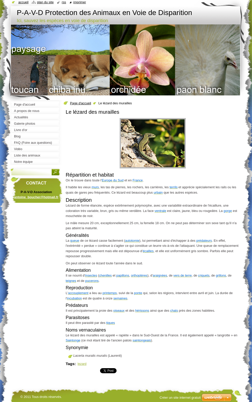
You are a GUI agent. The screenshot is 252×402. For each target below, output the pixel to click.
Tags (70, 364)
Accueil (23, 2)
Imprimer (79, 2)
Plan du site (45, 2)
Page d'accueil (80, 103)
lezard (82, 364)
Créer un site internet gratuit (180, 397)
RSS (64, 2)
